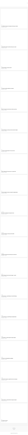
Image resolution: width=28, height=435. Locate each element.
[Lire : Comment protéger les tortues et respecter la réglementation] (14, 182)
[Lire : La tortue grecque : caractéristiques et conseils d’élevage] (14, 286)
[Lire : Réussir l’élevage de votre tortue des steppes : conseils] (14, 265)
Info (1, 66)
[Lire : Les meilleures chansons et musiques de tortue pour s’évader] (14, 16)
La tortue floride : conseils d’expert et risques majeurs (8, 337)
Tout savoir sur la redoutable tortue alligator (7, 358)
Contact (14, 429)
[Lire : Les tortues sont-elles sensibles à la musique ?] (14, 78)
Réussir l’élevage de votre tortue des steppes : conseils (8, 275)
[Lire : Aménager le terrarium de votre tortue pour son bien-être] (14, 244)
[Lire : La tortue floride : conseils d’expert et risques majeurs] (14, 327)
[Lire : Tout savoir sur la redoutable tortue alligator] (14, 348)
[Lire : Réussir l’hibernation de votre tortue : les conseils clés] (14, 161)
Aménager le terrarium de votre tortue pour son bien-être (9, 254)
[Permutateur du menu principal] (27, 3)
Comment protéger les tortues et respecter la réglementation (9, 192)
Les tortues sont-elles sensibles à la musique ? (7, 88)
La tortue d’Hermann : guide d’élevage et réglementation (8, 316)
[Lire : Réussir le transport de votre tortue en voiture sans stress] (14, 99)
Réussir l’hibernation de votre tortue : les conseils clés (8, 171)
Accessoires (2, 232)
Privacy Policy (14, 428)
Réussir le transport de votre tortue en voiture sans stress (9, 109)
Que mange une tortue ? (4, 420)
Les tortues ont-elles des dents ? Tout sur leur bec (8, 150)
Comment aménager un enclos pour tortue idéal (7, 233)
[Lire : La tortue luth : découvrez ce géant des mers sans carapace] (14, 369)
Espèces (2, 315)
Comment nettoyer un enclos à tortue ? (6, 67)
